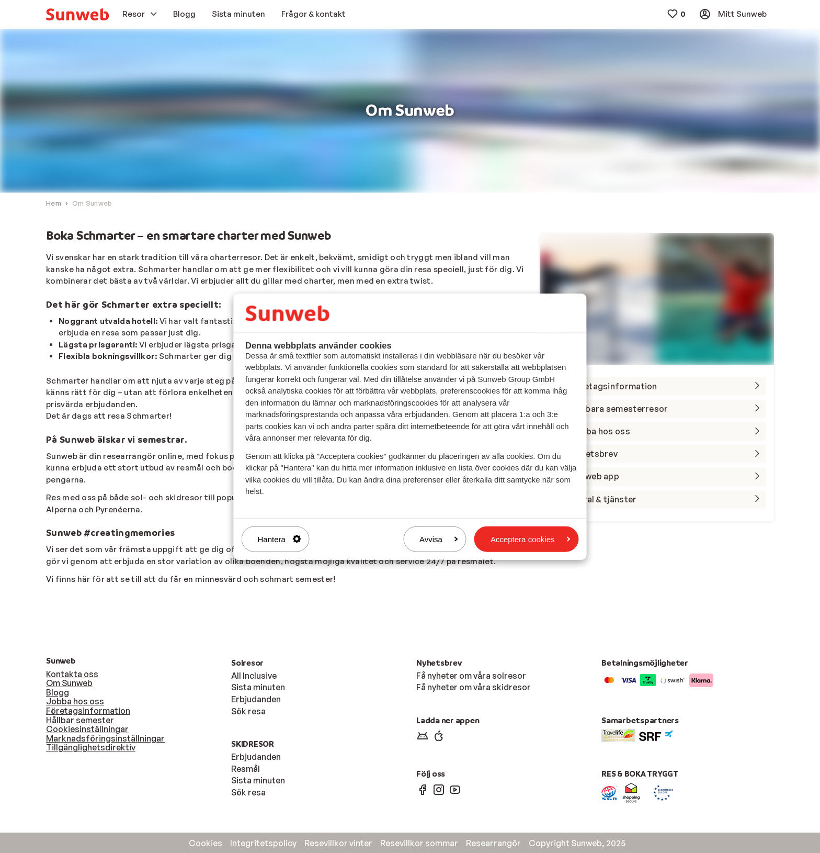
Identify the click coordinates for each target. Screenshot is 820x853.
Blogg (57, 692)
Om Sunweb (69, 683)
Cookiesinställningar (87, 729)
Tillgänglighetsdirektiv (90, 748)
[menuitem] (77, 14)
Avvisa (438, 538)
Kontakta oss (72, 674)
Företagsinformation (88, 710)
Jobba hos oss (75, 702)
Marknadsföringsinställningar (105, 738)
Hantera (279, 538)
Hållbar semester (80, 720)
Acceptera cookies (531, 538)
